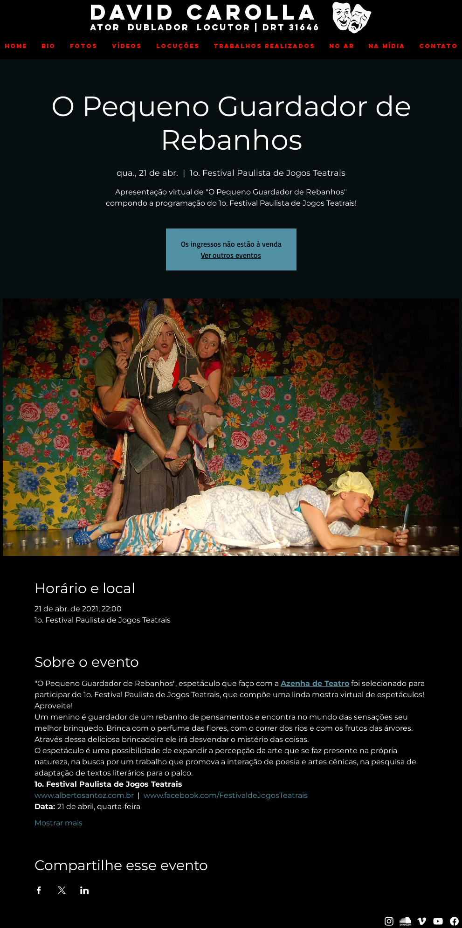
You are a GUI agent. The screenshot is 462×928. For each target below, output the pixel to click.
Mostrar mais (58, 822)
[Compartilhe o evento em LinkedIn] (84, 890)
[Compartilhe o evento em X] (61, 890)
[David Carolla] (389, 921)
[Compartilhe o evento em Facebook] (38, 890)
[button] (84, 46)
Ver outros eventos (231, 255)
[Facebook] (454, 921)
